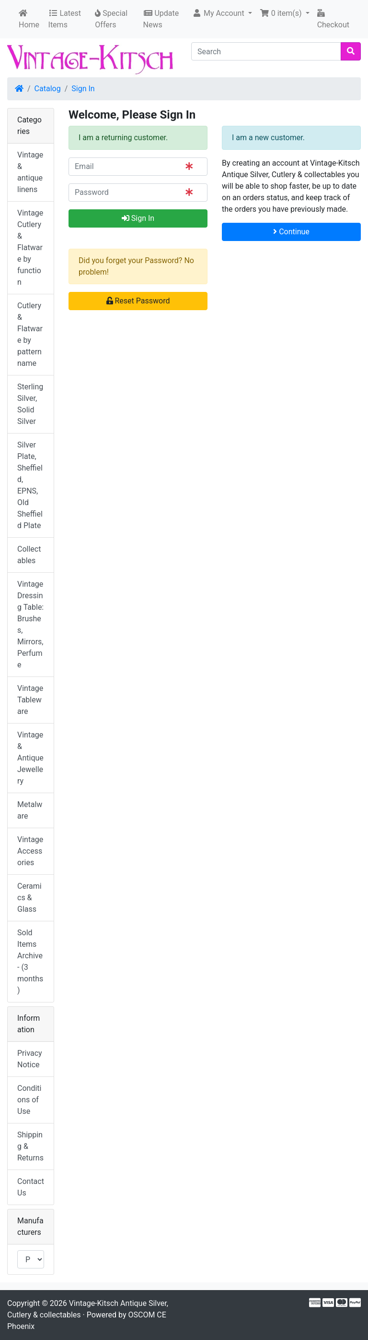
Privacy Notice (29, 1059)
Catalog (47, 88)
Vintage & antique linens (30, 172)
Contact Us (30, 1187)
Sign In (82, 88)
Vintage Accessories (30, 851)
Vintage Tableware (30, 700)
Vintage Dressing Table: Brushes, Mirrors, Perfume (30, 624)
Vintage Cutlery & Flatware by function (30, 247)
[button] (222, 13)
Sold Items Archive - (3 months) (30, 961)
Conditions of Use (29, 1100)
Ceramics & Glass (29, 897)
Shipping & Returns (30, 1146)
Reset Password (138, 300)
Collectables (29, 554)
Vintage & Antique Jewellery (30, 757)
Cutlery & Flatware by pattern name (30, 334)
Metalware (29, 810)
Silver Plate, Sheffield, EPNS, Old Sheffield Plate (30, 485)
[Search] (266, 51)
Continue (291, 231)
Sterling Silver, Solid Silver (30, 404)
